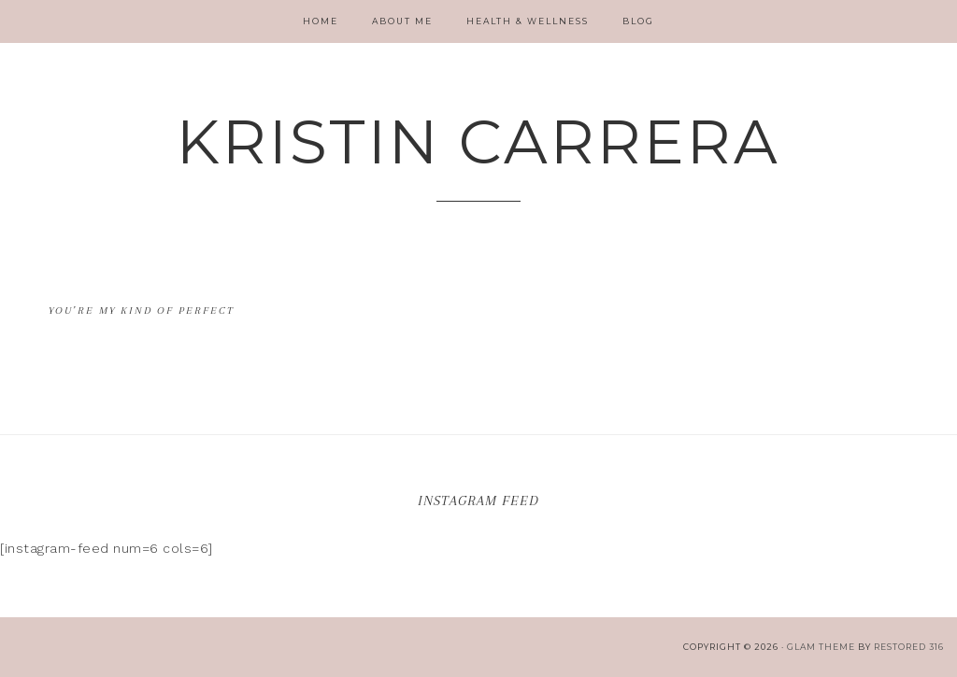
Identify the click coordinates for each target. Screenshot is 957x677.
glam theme (821, 647)
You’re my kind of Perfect (142, 310)
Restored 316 (909, 647)
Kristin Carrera (478, 141)
